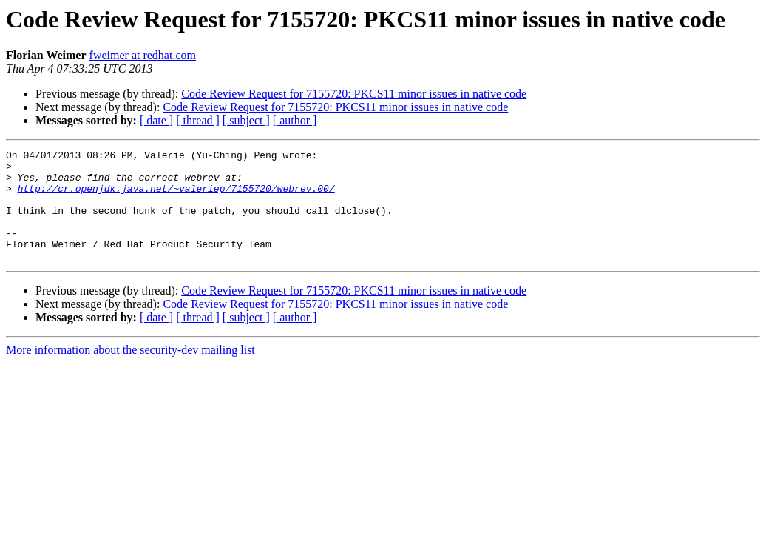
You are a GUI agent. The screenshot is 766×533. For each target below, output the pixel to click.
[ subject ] (246, 120)
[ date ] (156, 120)
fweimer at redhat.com (142, 55)
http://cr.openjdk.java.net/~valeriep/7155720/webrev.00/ (176, 197)
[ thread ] (198, 120)
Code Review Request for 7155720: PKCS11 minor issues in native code (353, 93)
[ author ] (295, 120)
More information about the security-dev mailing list (130, 372)
